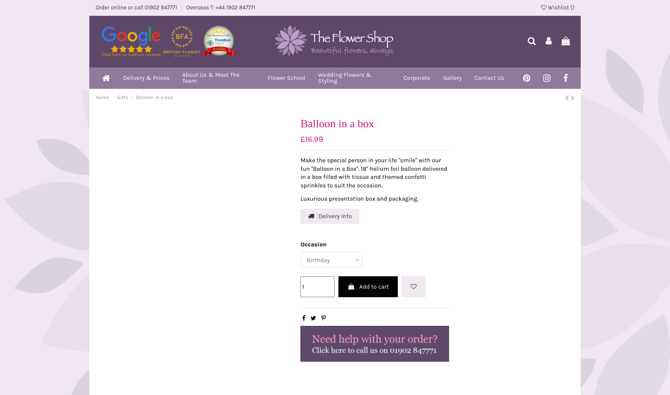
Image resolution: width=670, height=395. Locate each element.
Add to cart (368, 286)
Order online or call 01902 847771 (137, 7)
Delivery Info (330, 216)
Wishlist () (557, 7)
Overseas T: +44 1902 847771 (220, 7)
